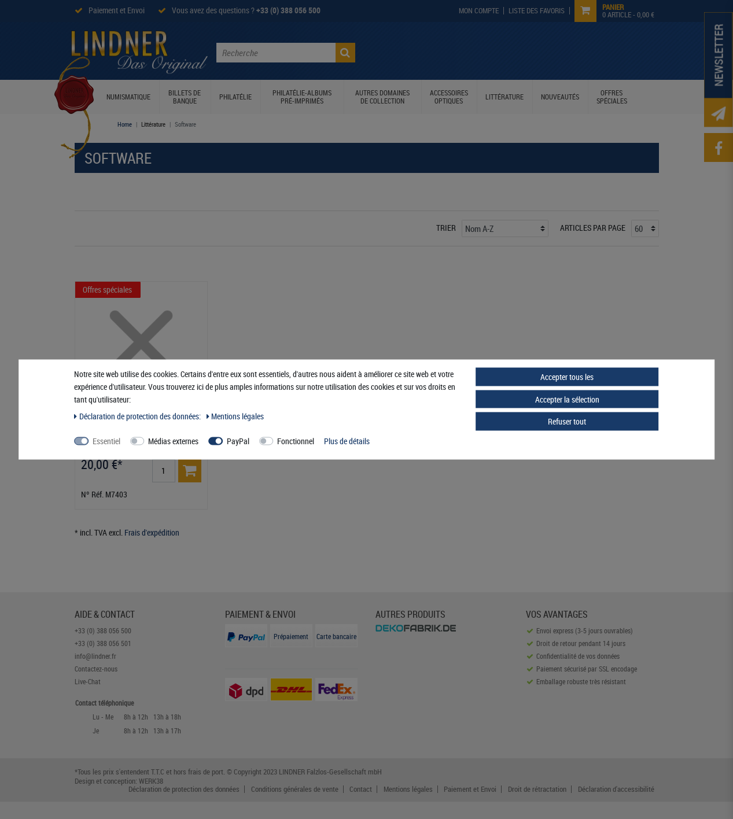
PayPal (238, 441)
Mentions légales (408, 789)
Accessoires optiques (449, 96)
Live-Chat (88, 681)
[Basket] (189, 470)
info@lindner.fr (95, 656)
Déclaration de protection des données (184, 789)
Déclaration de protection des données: (138, 416)
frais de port (205, 771)
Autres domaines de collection (382, 96)
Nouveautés (560, 96)
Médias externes (173, 441)
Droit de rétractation (537, 789)
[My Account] (479, 10)
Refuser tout (567, 421)
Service (562, 51)
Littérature (504, 96)
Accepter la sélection (567, 398)
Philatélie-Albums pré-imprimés (301, 96)
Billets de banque (184, 96)
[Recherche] (345, 52)
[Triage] (505, 228)
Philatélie (235, 96)
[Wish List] (537, 10)
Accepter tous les (567, 376)
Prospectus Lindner (500, 51)
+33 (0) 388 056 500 (288, 10)
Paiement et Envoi (117, 10)
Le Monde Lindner (418, 51)
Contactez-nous (616, 51)
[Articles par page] (645, 228)
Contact (360, 789)
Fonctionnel (295, 441)
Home (124, 124)
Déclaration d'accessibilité (616, 789)
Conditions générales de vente (294, 789)
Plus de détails (347, 441)
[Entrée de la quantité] (163, 470)
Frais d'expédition (151, 532)
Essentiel (106, 441)
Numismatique (128, 96)
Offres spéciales (611, 96)
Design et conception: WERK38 (119, 781)
